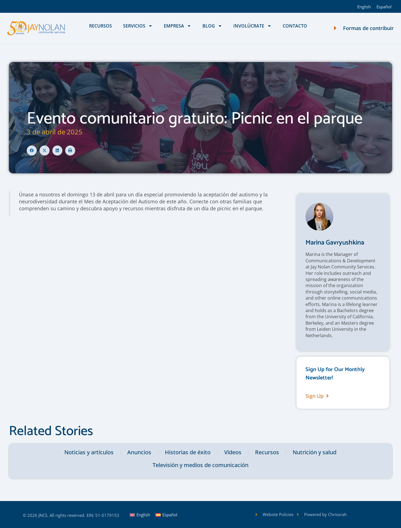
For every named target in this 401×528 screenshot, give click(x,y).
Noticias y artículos (89, 452)
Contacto (295, 26)
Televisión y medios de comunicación (200, 465)
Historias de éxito (188, 452)
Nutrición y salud (314, 452)
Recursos (100, 26)
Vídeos (232, 452)
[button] (32, 150)
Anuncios (139, 452)
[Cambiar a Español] (384, 6)
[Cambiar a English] (364, 6)
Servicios (138, 26)
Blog (212, 26)
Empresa (177, 26)
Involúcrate (252, 26)
